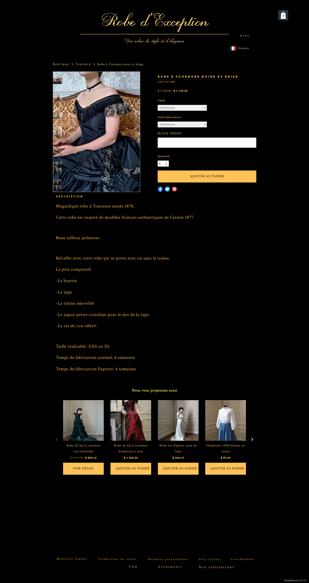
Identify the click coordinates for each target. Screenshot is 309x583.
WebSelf (302, 580)
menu (245, 36)
